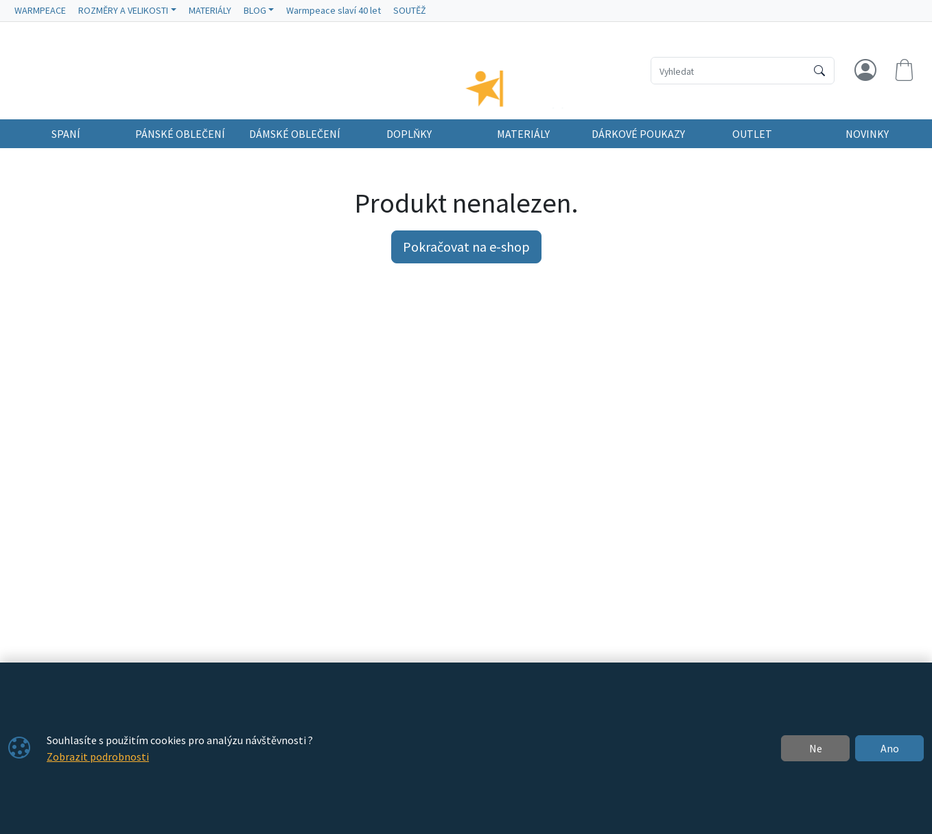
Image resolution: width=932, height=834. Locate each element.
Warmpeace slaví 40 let (333, 10)
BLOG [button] (255, 10)
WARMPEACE (40, 10)
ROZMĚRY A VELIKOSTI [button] (123, 10)
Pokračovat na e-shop (466, 258)
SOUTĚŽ (409, 10)
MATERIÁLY (210, 10)
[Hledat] (819, 71)
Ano (890, 748)
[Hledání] (728, 71)
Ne (815, 748)
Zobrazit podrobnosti (98, 756)
